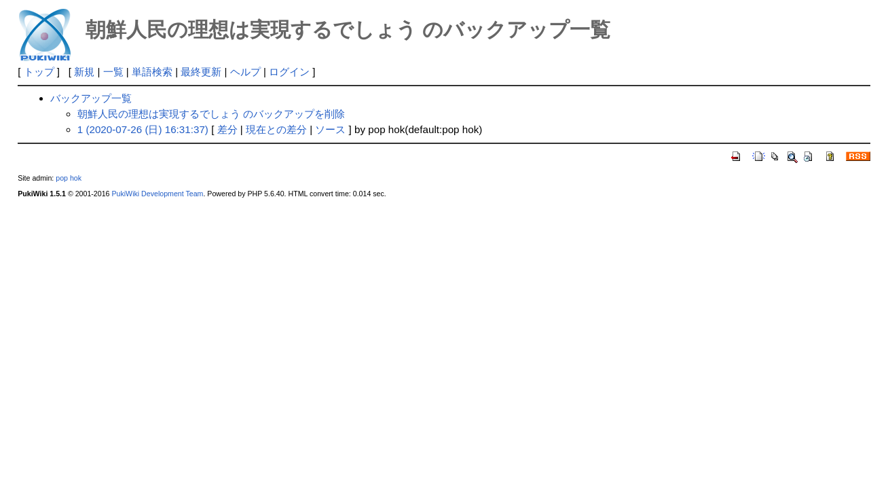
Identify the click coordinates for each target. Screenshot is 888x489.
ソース (330, 129)
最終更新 (201, 71)
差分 (227, 129)
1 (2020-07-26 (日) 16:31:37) (142, 129)
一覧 (113, 71)
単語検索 (152, 71)
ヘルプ (245, 71)
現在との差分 (276, 129)
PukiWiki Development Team (157, 193)
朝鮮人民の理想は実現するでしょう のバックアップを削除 (211, 114)
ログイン (289, 71)
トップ (39, 71)
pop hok (68, 178)
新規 (84, 71)
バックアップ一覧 (91, 98)
